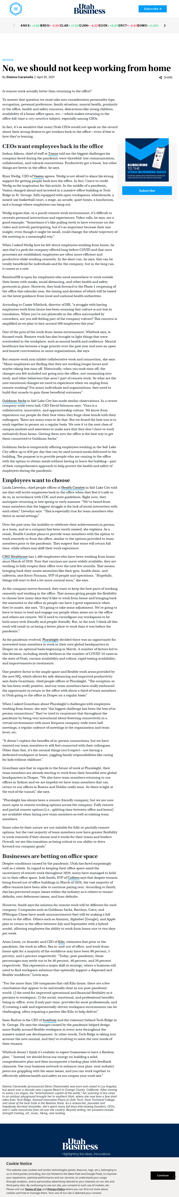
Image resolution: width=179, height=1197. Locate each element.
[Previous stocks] (14, 25)
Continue (163, 1175)
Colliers (73, 878)
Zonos (53, 153)
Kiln (61, 942)
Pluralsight (50, 640)
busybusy (50, 1020)
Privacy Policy (56, 1189)
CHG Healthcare (15, 557)
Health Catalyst (73, 487)
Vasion (39, 176)
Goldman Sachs (14, 401)
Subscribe (152, 8)
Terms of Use (33, 1189)
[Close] (174, 1177)
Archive (7, 59)
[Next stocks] (164, 25)
